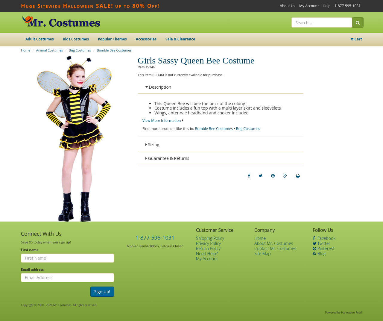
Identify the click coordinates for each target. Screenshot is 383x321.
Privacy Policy (208, 243)
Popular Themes (112, 39)
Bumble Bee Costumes (114, 50)
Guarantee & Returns (167, 158)
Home (25, 50)
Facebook (324, 238)
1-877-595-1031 (348, 5)
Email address (32, 269)
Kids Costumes (76, 39)
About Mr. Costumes (273, 243)
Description (158, 87)
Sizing (152, 144)
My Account (309, 5)
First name (30, 249)
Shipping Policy (210, 238)
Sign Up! (102, 291)
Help (327, 5)
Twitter (321, 243)
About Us (287, 5)
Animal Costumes (49, 50)
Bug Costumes (80, 50)
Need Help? (207, 253)
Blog (319, 253)
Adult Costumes (39, 39)
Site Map (262, 253)
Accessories (146, 39)
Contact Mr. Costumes (275, 248)
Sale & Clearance (180, 39)
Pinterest (323, 248)
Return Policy (208, 248)
